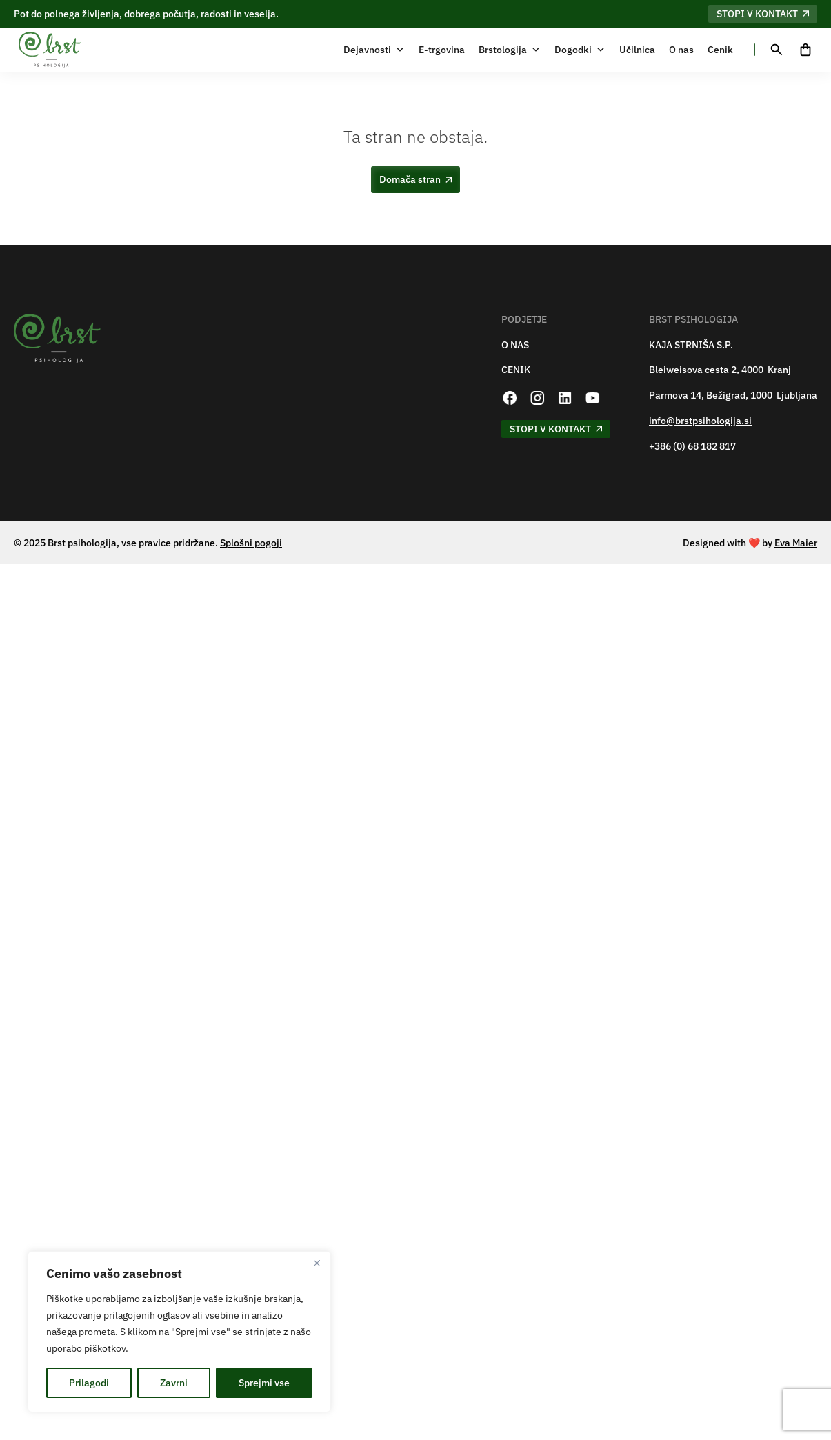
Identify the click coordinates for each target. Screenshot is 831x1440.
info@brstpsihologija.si (700, 421)
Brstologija (510, 49)
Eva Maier (795, 543)
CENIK (515, 370)
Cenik (720, 49)
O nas (681, 49)
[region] (179, 1331)
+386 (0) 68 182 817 (692, 446)
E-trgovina (442, 49)
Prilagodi (89, 1383)
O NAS (515, 345)
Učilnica (637, 49)
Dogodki (579, 49)
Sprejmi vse (264, 1383)
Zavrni (174, 1383)
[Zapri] (316, 1262)
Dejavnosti (374, 49)
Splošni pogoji (251, 543)
